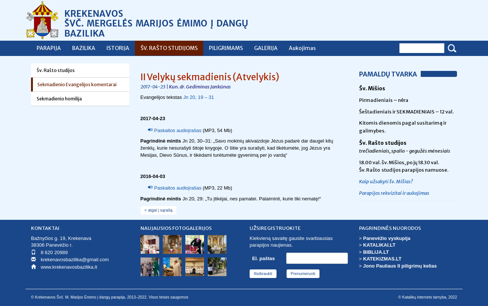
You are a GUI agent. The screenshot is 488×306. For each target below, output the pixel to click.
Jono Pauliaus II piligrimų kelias (400, 266)
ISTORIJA (117, 48)
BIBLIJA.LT (376, 252)
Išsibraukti (263, 273)
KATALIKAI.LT (379, 245)
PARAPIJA (49, 48)
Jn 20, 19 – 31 (198, 97)
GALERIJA (266, 48)
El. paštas (263, 258)
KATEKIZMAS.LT (382, 259)
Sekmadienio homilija (59, 99)
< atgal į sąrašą (159, 210)
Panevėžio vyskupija (386, 238)
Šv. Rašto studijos (56, 70)
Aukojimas (302, 48)
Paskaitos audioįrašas (177, 130)
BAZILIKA (83, 48)
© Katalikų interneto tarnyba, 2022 (427, 297)
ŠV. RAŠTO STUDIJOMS (169, 48)
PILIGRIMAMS (226, 48)
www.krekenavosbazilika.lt (69, 267)
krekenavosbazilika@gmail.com (75, 259)
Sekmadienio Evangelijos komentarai (77, 84)
